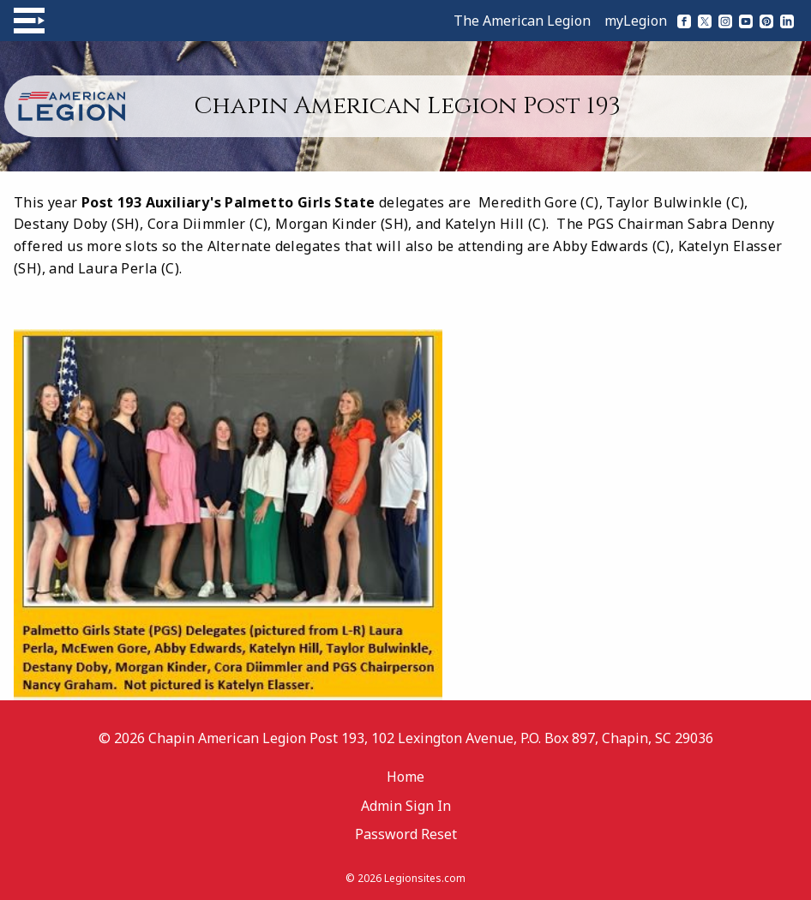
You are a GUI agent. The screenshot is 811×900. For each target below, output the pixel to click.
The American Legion (522, 20)
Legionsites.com (425, 878)
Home (405, 776)
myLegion (635, 20)
